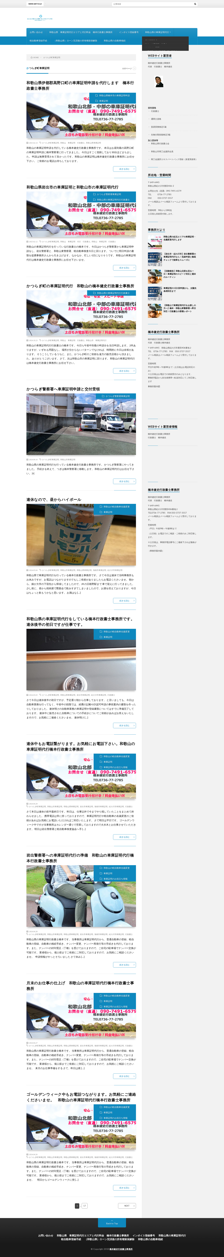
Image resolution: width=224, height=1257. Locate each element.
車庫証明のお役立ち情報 (116, 767)
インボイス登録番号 (129, 32)
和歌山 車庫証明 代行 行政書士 (75, 241)
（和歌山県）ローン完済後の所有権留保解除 (75, 40)
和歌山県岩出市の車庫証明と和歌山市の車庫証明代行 (72, 187)
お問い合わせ (36, 32)
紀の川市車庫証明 (114, 570)
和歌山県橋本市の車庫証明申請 (114, 95)
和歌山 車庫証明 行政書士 (72, 143)
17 (85, 1205)
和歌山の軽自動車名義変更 (117, 506)
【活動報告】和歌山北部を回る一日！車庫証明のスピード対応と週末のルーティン (179, 274)
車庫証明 (103, 101)
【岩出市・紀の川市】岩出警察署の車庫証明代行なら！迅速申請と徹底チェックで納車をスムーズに (179, 257)
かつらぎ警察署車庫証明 (109, 194)
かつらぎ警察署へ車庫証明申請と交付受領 (63, 389)
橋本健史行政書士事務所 (121, 1249)
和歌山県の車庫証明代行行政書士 (113, 199)
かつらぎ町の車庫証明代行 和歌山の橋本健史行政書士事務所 (80, 286)
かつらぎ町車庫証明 (50, 143)
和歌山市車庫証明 (67, 459)
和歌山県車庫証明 (93, 143)
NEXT (127, 1205)
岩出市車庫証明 (83, 695)
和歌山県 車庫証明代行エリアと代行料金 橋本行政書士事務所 (80, 32)
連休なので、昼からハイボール (53, 499)
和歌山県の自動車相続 (115, 40)
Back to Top (112, 1223)
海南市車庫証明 (99, 570)
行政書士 (111, 695)
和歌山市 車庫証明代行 (96, 340)
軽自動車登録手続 (38, 40)
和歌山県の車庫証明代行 (157, 32)
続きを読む (124, 169)
